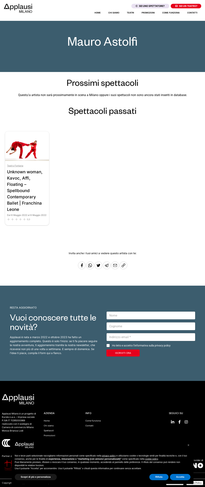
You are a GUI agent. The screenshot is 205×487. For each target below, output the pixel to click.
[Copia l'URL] (115, 268)
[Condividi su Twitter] (99, 268)
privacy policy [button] (109, 455)
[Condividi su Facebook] (82, 268)
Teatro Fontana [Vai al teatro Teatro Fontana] (15, 165)
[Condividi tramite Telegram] (107, 268)
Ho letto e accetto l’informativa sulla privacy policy (141, 345)
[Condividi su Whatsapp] (90, 268)
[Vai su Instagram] (186, 422)
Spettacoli (49, 430)
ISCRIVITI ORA (123, 353)
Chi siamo (113, 12)
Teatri (130, 12)
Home (97, 12)
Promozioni (148, 12)
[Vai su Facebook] (179, 422)
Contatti (192, 12)
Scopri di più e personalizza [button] (36, 477)
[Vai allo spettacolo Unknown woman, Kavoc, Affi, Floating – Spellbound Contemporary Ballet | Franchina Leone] (27, 160)
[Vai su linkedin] (173, 422)
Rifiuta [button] (158, 477)
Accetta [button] (180, 477)
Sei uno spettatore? (150, 6)
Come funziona (171, 12)
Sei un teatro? (186, 6)
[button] (189, 445)
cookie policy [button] (151, 459)
